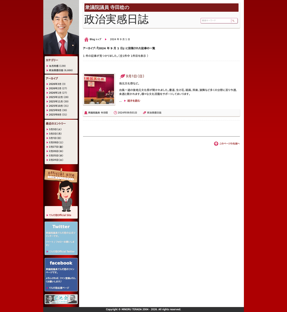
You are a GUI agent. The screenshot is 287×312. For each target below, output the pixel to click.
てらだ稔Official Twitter (62, 251)
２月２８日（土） (56, 142)
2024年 (122, 112)
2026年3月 (55, 84)
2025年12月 (56, 97)
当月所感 (54, 66)
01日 (134, 112)
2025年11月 (56, 101)
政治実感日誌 (154, 112)
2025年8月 (55, 114)
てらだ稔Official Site (60, 215)
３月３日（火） (55, 129)
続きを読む (133, 100)
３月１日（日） (55, 138)
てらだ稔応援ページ (59, 288)
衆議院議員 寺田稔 (98, 112)
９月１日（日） (132, 76)
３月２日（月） (55, 133)
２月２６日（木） (56, 151)
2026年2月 (55, 88)
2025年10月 (56, 106)
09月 (129, 112)
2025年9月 (55, 110)
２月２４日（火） (56, 160)
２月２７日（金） (56, 146)
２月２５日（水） (56, 155)
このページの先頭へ (229, 143)
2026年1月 (55, 92)
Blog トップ (95, 39)
